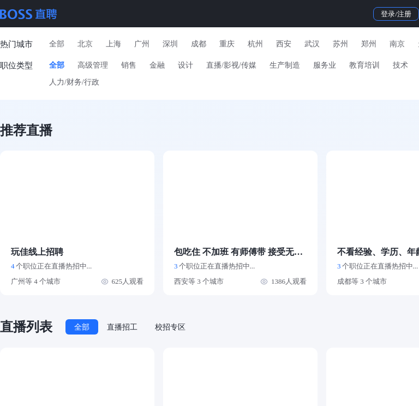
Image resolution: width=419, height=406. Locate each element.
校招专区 (170, 327)
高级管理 (92, 65)
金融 (157, 65)
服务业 (324, 65)
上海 (113, 44)
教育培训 (364, 65)
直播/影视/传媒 (231, 65)
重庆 (227, 44)
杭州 (255, 44)
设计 (185, 65)
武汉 (312, 44)
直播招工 (122, 327)
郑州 (368, 44)
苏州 (340, 44)
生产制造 (285, 65)
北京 (85, 44)
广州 (141, 44)
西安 (283, 44)
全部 (56, 44)
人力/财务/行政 (74, 82)
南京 (397, 44)
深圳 (170, 44)
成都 (198, 44)
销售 (128, 65)
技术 (400, 65)
